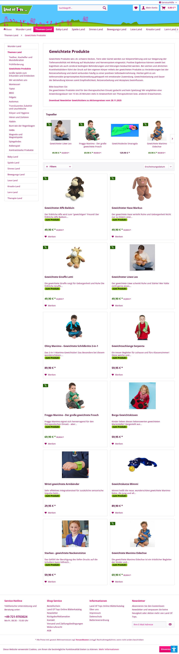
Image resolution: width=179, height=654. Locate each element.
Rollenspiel (14, 145)
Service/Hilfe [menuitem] (167, 2)
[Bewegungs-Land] (116, 29)
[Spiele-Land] (78, 29)
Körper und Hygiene (19, 112)
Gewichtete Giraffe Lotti (59, 277)
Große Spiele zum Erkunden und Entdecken (22, 74)
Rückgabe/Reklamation (58, 616)
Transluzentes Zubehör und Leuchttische (20, 107)
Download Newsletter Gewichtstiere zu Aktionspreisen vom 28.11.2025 (85, 100)
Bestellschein (53, 606)
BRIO (11, 93)
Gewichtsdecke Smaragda (125, 143)
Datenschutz (96, 616)
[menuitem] (82, 8)
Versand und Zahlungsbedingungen (65, 623)
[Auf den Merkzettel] (50, 236)
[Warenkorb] (168, 8)
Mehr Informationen (109, 649)
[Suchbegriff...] (82, 8)
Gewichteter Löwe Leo (60, 143)
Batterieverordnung (99, 620)
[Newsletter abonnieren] (170, 624)
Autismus (13, 101)
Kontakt (51, 620)
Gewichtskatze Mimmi (125, 484)
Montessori (14, 84)
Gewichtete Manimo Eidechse (157, 145)
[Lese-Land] (136, 29)
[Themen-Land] (43, 29)
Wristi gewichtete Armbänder (62, 484)
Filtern (51, 166)
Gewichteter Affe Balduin (59, 208)
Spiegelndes (15, 141)
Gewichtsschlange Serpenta (128, 346)
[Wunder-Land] (23, 29)
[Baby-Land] (62, 29)
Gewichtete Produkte (20, 68)
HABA (12, 130)
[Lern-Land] (170, 29)
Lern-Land (13, 192)
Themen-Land (15, 52)
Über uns (94, 609)
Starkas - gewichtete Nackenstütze (65, 553)
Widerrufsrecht (54, 627)
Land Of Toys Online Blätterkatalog (64, 609)
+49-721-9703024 (15, 617)
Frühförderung (16, 64)
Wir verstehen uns (18, 80)
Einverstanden (168, 649)
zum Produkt (52, 219)
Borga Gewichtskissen (125, 415)
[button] (174, 649)
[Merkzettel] (136, 8)
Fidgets (12, 97)
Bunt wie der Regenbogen (22, 125)
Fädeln (12, 121)
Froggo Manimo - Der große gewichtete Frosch (92, 145)
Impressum (95, 613)
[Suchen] (104, 8)
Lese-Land (13, 180)
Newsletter (52, 613)
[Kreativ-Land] (153, 29)
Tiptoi (12, 88)
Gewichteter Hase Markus (127, 208)
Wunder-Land (14, 46)
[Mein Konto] (149, 8)
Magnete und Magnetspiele (16, 136)
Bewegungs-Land (16, 174)
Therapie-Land (15, 198)
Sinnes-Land (14, 168)
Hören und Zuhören (19, 117)
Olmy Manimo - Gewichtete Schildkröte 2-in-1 (71, 346)
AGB (49, 630)
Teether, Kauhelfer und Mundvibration (20, 58)
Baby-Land (13, 156)
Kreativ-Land (14, 186)
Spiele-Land (13, 162)
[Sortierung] (158, 166)
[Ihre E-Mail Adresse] (149, 624)
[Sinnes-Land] (96, 29)
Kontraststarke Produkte (21, 150)
